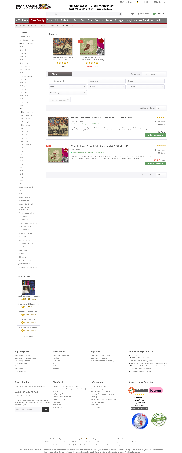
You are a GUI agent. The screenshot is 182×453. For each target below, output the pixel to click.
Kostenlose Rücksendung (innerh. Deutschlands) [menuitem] (148, 366)
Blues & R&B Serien (25, 230)
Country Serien (24, 220)
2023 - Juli (24, 128)
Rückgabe (56, 402)
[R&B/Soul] (66, 20)
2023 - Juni (24, 132)
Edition (92, 87)
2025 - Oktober (25, 73)
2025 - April (24, 92)
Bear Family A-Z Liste (22, 355)
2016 (21, 171)
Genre (130, 81)
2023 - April (25, 138)
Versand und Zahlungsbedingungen (104, 399)
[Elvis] (90, 20)
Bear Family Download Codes (25, 358)
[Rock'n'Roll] (53, 20)
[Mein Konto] (143, 14)
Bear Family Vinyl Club (26, 204)
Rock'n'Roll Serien (25, 226)
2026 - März (24, 56)
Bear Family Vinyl (25, 201)
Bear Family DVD (24, 197)
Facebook (56, 358)
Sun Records (23, 216)
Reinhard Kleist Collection (28, 267)
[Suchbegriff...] (84, 14)
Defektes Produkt (59, 399)
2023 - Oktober (26, 118)
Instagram (56, 361)
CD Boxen (22, 194)
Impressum (95, 410)
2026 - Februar (25, 60)
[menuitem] (84, 14)
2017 (21, 167)
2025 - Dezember (26, 66)
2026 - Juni (23, 47)
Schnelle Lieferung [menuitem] (137, 355)
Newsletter (57, 404)
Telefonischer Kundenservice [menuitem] (141, 371)
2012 (21, 184)
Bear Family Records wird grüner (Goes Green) (69, 389)
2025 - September (26, 76)
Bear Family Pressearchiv (24, 366)
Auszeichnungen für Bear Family (102, 361)
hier (135, 442)
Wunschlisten (126, 2)
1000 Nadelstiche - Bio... (29, 312)
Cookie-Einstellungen (98, 386)
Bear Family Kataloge (22, 361)
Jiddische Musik (24, 264)
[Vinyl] (129, 20)
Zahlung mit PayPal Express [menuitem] (141, 368)
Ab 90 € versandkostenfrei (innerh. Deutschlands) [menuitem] (149, 363)
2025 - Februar (25, 99)
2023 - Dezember (27, 112)
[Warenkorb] (159, 14)
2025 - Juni (23, 86)
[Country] (99, 20)
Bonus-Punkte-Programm (62, 397)
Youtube (56, 368)
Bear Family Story (21, 368)
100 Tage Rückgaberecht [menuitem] (140, 358)
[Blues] (109, 20)
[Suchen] (119, 14)
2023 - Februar (26, 145)
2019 (21, 161)
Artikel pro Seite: (147, 108)
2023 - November (27, 115)
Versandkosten (86, 439)
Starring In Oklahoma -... (28, 304)
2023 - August (25, 125)
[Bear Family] (37, 20)
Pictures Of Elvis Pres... (28, 327)
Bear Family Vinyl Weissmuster (25, 208)
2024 (21, 105)
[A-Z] (18, 20)
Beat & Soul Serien (25, 233)
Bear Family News (26, 43)
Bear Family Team (21, 371)
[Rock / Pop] (79, 20)
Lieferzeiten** (58, 394)
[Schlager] (119, 20)
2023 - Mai (24, 135)
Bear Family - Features (99, 358)
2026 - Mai (23, 50)
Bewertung (54, 92)
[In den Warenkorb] (155, 135)
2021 (21, 154)
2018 (21, 164)
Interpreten (93, 81)
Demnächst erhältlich (26, 40)
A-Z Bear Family (24, 37)
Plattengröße (133, 87)
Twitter (55, 366)
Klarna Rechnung (97, 389)
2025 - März (24, 96)
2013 (21, 180)
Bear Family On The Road (24, 363)
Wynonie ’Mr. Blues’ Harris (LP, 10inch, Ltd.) (92, 58)
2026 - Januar (24, 63)
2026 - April (24, 53)
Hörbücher (22, 257)
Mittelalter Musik (25, 260)
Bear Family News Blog (61, 355)
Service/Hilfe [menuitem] (159, 2)
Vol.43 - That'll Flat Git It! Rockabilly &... (62, 58)
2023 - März (25, 141)
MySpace (56, 363)
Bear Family (22, 33)
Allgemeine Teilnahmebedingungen (65, 386)
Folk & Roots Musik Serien (28, 223)
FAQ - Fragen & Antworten (100, 391)
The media (94, 404)
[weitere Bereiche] (143, 20)
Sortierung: (135, 74)
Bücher (21, 253)
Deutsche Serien (24, 240)
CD (20, 190)
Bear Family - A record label (100, 355)
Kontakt (56, 391)
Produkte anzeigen (59, 100)
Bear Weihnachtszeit (26, 187)
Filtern (53, 74)
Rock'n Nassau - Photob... (29, 296)
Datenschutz (95, 407)
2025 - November (26, 70)
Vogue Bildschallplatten (27, 213)
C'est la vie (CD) (28, 319)
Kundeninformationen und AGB (102, 394)
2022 (21, 151)
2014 (21, 177)
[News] (25, 20)
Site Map (94, 397)
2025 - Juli (23, 83)
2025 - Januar (24, 102)
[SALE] (158, 20)
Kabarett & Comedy (26, 243)
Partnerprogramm (97, 402)
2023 (21, 109)
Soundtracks (23, 247)
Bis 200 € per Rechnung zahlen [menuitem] (142, 360)
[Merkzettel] (132, 14)
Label (52, 87)
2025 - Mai (23, 89)
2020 (21, 158)
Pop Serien (22, 237)
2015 (21, 174)
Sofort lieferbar (60, 81)
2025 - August (24, 79)
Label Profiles (23, 250)
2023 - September (27, 122)
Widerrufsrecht (58, 407)
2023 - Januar (25, 148)
